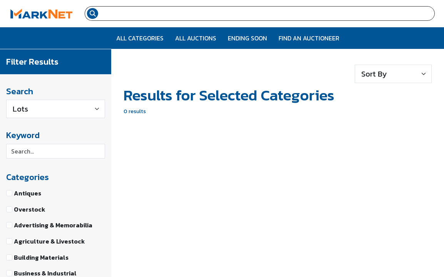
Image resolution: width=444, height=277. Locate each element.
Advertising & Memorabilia (53, 225)
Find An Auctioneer (309, 38)
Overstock (29, 209)
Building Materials (41, 257)
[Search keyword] (55, 151)
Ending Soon (247, 38)
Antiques (27, 193)
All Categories (140, 38)
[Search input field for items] (267, 13)
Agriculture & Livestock (49, 241)
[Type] (55, 109)
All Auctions (195, 38)
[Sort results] (393, 74)
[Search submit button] (92, 13)
